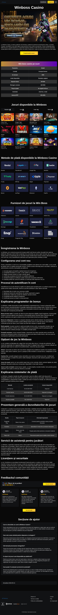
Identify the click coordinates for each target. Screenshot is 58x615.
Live (22, 109)
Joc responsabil (53, 601)
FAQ (51, 598)
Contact (52, 596)
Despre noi (33, 596)
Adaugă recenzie (49, 484)
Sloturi (50, 109)
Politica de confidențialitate (37, 601)
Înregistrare (51, 2)
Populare (8, 109)
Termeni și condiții (35, 598)
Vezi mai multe (29, 510)
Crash (36, 109)
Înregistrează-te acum (29, 53)
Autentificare (43, 2)
